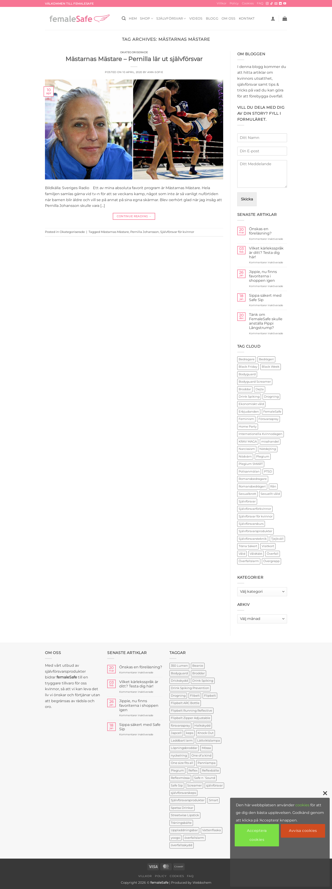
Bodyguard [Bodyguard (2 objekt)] (247, 374)
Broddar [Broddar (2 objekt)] (245, 389)
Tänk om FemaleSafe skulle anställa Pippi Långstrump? (265, 321)
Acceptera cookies (257, 835)
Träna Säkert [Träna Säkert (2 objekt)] (248, 546)
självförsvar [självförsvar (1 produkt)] (214, 785)
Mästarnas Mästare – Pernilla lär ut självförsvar (133, 58)
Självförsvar (171, 18)
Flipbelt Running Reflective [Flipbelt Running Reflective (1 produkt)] (191, 710)
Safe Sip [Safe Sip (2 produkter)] (177, 785)
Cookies (248, 3)
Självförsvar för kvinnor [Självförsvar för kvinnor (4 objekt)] (256, 516)
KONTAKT (247, 18)
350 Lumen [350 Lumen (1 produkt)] (179, 665)
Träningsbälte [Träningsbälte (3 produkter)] (181, 822)
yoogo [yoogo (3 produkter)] (175, 837)
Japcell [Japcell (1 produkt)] (176, 733)
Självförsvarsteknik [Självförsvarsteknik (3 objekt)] (253, 538)
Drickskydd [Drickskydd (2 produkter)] (179, 680)
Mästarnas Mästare (115, 232)
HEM (133, 18)
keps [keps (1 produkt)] (189, 733)
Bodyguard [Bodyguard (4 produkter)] (179, 673)
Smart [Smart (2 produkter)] (213, 800)
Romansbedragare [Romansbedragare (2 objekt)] (253, 479)
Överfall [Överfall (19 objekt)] (273, 553)
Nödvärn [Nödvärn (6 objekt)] (245, 456)
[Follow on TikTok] (271, 3)
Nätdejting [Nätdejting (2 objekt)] (267, 449)
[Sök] (124, 18)
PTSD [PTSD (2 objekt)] (268, 471)
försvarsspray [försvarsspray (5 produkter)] (180, 725)
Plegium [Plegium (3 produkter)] (177, 770)
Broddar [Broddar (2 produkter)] (198, 673)
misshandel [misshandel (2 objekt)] (270, 441)
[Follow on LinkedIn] (280, 3)
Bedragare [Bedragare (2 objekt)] (247, 359)
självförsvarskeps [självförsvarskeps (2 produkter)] (183, 793)
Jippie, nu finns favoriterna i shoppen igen (263, 276)
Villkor (221, 3)
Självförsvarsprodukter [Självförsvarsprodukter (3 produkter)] (188, 800)
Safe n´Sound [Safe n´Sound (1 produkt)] (204, 778)
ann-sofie (155, 72)
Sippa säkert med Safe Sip (265, 297)
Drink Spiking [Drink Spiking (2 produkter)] (202, 680)
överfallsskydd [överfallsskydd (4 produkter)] (181, 845)
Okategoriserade (134, 52)
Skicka (247, 199)
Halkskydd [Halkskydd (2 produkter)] (202, 725)
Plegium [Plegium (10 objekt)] (262, 456)
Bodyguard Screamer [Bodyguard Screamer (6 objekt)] (255, 381)
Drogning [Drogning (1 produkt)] (178, 695)
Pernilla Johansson (144, 232)
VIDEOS (196, 18)
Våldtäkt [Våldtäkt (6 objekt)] (256, 553)
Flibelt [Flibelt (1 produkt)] (195, 695)
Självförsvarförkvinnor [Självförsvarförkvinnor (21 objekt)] (255, 509)
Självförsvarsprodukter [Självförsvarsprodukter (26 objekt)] (255, 531)
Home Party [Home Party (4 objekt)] (248, 426)
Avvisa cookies (303, 830)
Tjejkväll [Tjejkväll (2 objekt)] (277, 538)
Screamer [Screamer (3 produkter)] (194, 785)
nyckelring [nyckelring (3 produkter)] (179, 755)
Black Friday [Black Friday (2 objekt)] (248, 366)
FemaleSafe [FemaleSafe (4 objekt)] (272, 411)
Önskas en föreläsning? (260, 231)
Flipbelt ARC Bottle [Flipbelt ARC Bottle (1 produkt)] (185, 703)
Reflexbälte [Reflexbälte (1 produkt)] (210, 770)
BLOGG (212, 18)
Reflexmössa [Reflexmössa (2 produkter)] (180, 778)
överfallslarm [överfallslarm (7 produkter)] (194, 837)
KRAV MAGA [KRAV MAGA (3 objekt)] (248, 441)
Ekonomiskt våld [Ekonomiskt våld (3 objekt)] (251, 404)
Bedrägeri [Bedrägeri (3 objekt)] (266, 359)
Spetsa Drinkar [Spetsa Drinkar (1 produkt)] (182, 808)
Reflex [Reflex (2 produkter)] (193, 770)
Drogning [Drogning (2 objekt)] (271, 396)
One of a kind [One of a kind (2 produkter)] (201, 755)
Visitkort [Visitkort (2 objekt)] (268, 546)
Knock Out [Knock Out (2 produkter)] (205, 733)
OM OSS (229, 18)
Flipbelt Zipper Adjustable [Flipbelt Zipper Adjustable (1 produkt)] (190, 718)
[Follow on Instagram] (267, 3)
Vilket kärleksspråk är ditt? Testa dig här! (266, 252)
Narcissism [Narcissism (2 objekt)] (247, 449)
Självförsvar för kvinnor (177, 232)
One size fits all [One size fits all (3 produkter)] (182, 763)
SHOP (146, 18)
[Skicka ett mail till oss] (276, 3)
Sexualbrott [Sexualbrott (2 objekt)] (247, 494)
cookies (302, 805)
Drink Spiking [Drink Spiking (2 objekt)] (249, 396)
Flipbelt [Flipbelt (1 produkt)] (210, 695)
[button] (273, 18)
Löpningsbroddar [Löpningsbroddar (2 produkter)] (184, 748)
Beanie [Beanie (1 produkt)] (197, 665)
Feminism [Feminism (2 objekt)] (246, 419)
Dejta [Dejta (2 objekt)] (259, 389)
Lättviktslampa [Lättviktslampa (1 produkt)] (208, 740)
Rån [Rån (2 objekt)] (273, 486)
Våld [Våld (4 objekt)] (242, 553)
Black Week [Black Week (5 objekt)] (270, 366)
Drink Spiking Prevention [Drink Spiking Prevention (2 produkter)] (190, 688)
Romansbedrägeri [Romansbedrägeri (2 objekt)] (252, 486)
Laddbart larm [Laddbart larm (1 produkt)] (182, 740)
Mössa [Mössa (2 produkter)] (206, 748)
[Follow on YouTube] (284, 3)
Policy (234, 3)
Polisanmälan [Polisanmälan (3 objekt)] (249, 471)
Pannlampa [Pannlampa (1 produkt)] (207, 763)
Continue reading (134, 216)
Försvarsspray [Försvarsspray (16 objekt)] (268, 419)
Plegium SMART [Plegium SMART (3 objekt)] (251, 464)
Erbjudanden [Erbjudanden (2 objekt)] (249, 411)
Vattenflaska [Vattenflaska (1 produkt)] (211, 830)
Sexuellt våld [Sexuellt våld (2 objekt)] (270, 494)
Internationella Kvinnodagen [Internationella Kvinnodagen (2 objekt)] (260, 434)
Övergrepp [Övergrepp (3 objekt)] (271, 561)
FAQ (260, 3)
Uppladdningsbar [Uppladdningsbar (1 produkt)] (184, 830)
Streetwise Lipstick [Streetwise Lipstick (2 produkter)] (185, 815)
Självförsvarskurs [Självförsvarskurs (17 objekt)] (251, 523)
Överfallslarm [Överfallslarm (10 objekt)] (249, 561)
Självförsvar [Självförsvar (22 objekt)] (247, 501)
